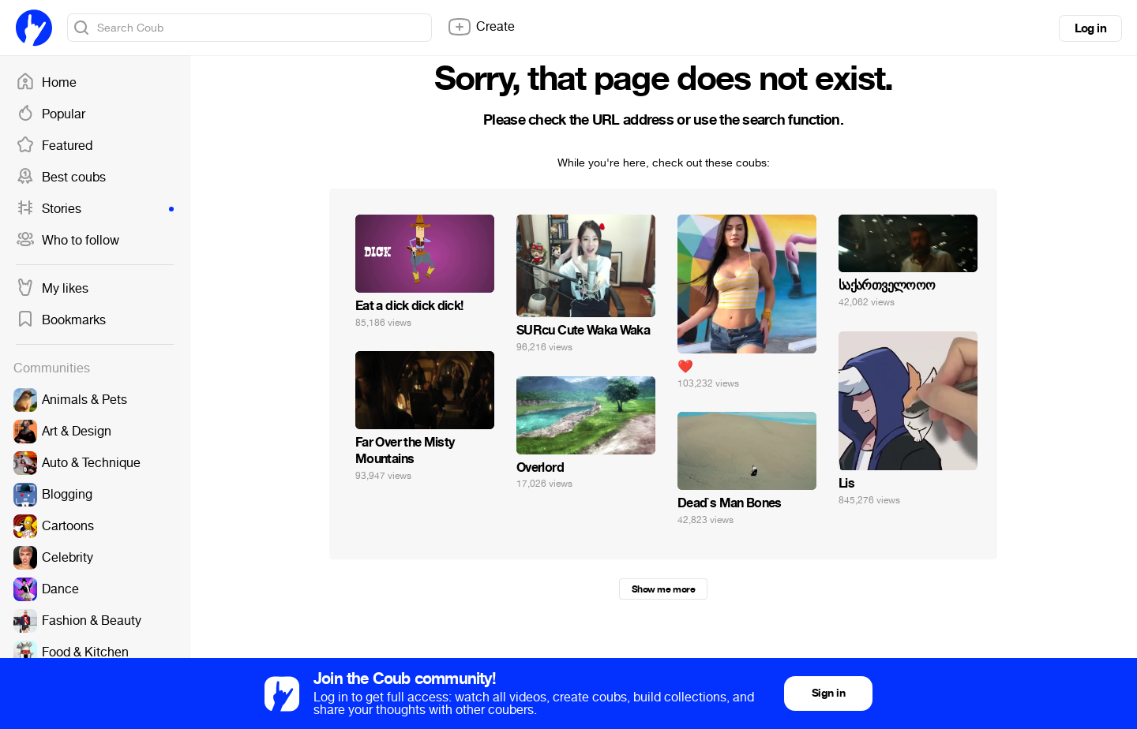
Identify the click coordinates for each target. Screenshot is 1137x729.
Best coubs (61, 177)
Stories (95, 209)
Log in (1090, 28)
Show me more (663, 589)
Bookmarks (61, 320)
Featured (54, 146)
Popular (50, 114)
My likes (52, 289)
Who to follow (67, 241)
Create (481, 26)
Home (46, 83)
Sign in (828, 693)
